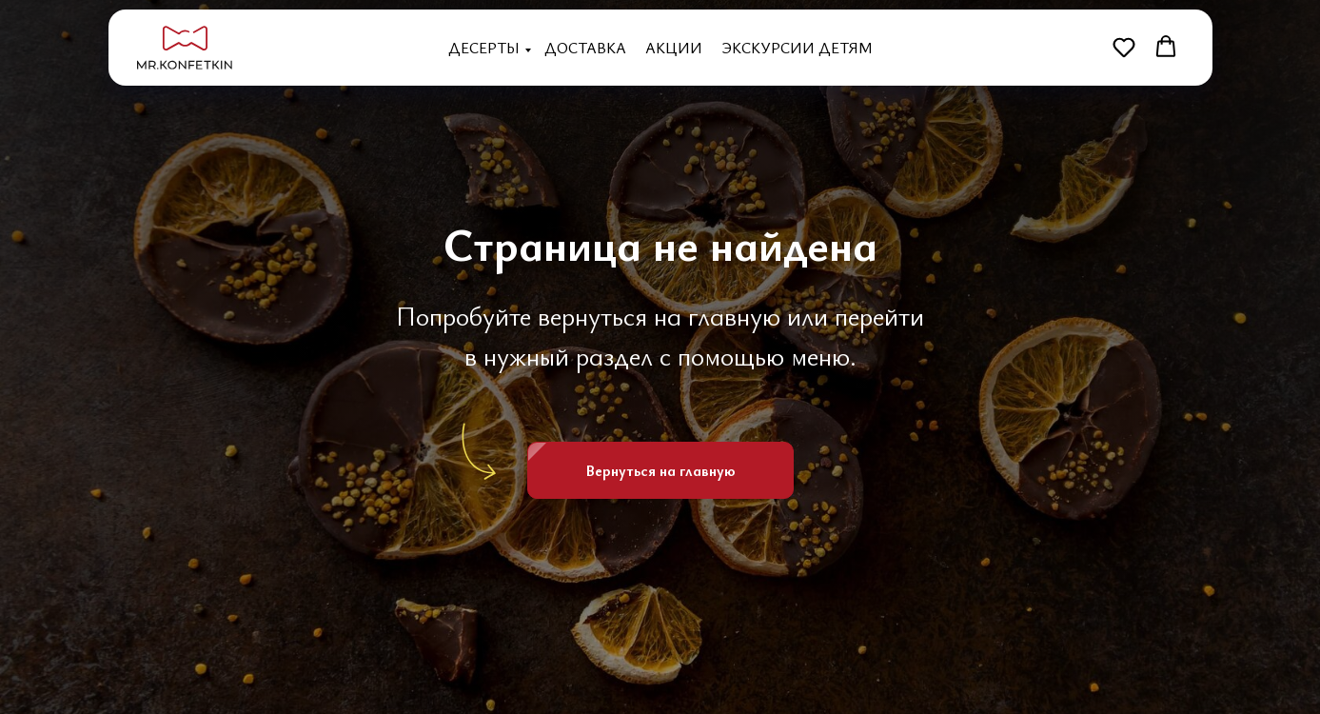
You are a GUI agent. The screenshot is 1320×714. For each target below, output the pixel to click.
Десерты (484, 47)
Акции (673, 47)
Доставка (585, 47)
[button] (1124, 46)
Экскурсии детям (797, 47)
